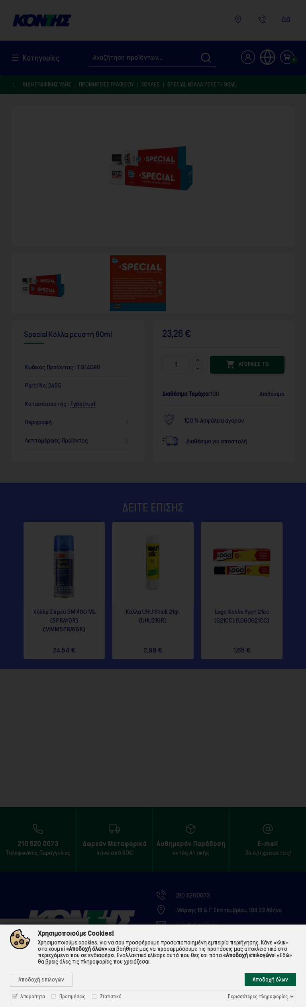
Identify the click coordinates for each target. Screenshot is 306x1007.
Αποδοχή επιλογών (41, 979)
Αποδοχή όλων (270, 979)
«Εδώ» (284, 955)
